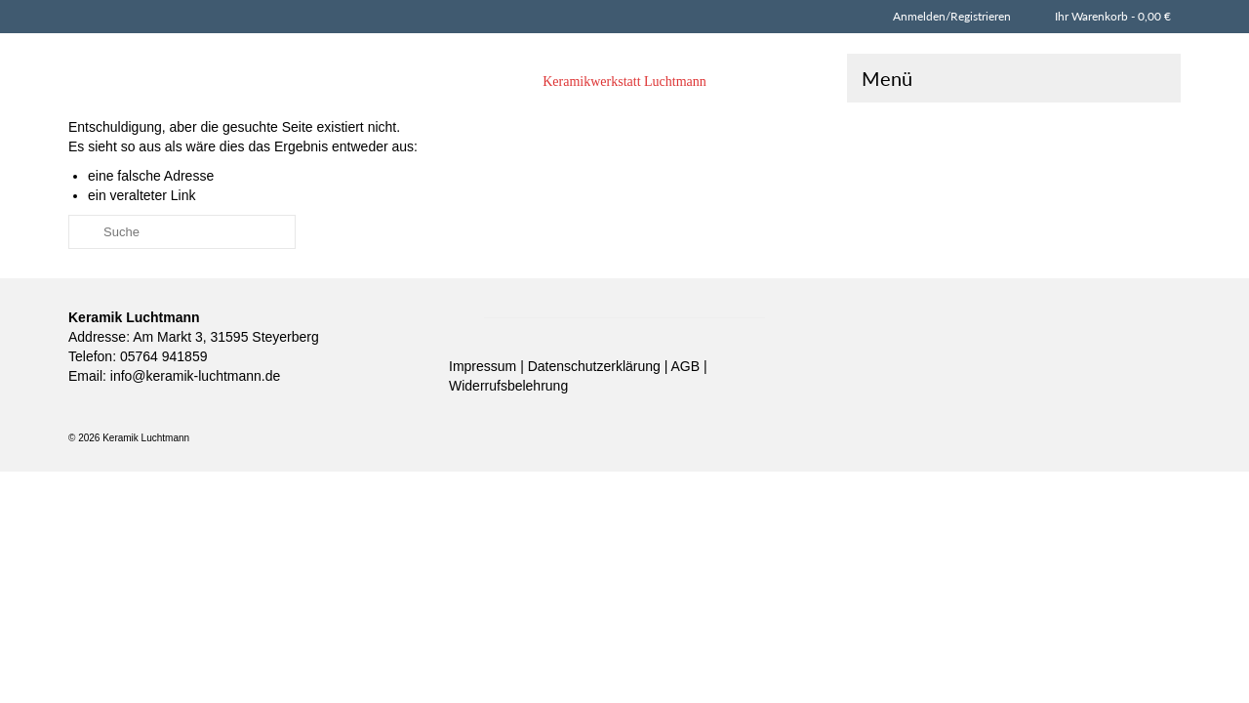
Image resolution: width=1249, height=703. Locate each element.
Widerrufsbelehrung (508, 422)
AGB (687, 402)
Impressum (484, 402)
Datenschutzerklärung (596, 402)
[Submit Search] (83, 268)
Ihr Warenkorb (1110, 16)
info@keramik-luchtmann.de (193, 412)
